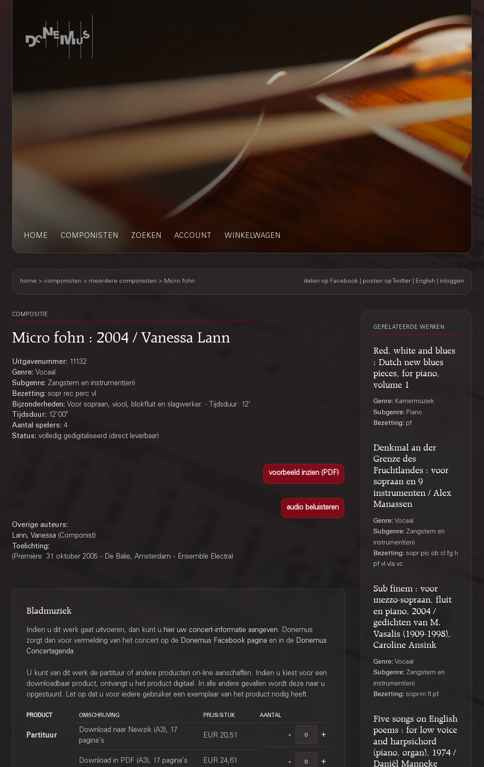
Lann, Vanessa (34, 536)
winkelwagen (253, 236)
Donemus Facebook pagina (224, 641)
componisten (89, 236)
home (36, 236)
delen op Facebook (331, 281)
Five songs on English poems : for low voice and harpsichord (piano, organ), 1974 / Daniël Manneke (415, 739)
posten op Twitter (387, 281)
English (425, 281)
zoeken (146, 236)
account (193, 236)
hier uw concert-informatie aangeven (221, 630)
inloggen (452, 281)
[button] (304, 474)
